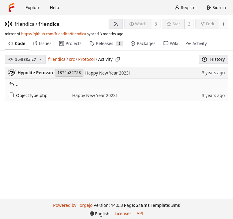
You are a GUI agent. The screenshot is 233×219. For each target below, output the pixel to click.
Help (54, 7)
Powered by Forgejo (73, 205)
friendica (25, 24)
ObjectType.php (28, 95)
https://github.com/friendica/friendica (53, 33)
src (72, 59)
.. (14, 84)
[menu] (100, 214)
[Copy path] (117, 59)
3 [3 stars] (189, 24)
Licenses (123, 213)
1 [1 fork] (223, 24)
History (213, 59)
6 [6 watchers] (156, 24)
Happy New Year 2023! (107, 73)
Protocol (86, 59)
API (140, 213)
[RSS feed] (116, 24)
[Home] (11, 7)
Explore (32, 7)
